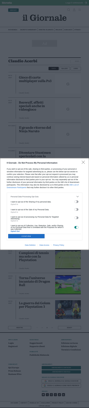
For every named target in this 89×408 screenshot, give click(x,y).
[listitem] (44, 196)
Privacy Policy (58, 245)
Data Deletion (30, 245)
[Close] (84, 163)
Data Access (44, 245)
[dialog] (44, 204)
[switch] (76, 201)
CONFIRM (26, 236)
